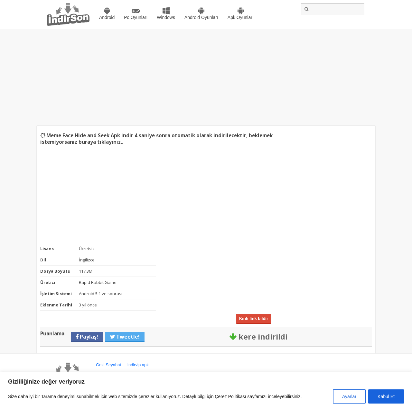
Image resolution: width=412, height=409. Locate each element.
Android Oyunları (201, 17)
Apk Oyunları (241, 17)
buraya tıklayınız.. (101, 142)
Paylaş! (88, 336)
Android (107, 17)
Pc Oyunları (135, 17)
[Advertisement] (206, 77)
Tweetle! (127, 336)
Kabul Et (386, 396)
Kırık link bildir (253, 318)
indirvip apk (138, 364)
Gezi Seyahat (108, 364)
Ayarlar (349, 396)
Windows (166, 17)
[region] (206, 390)
